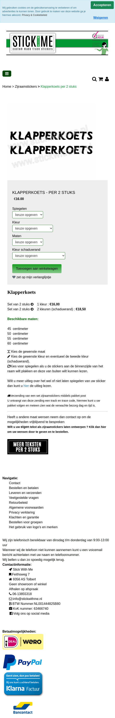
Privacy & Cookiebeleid (34, 15)
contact (71, 417)
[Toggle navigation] (6, 74)
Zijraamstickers (26, 86)
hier (26, 386)
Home (7, 86)
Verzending (16, 395)
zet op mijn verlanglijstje (31, 277)
